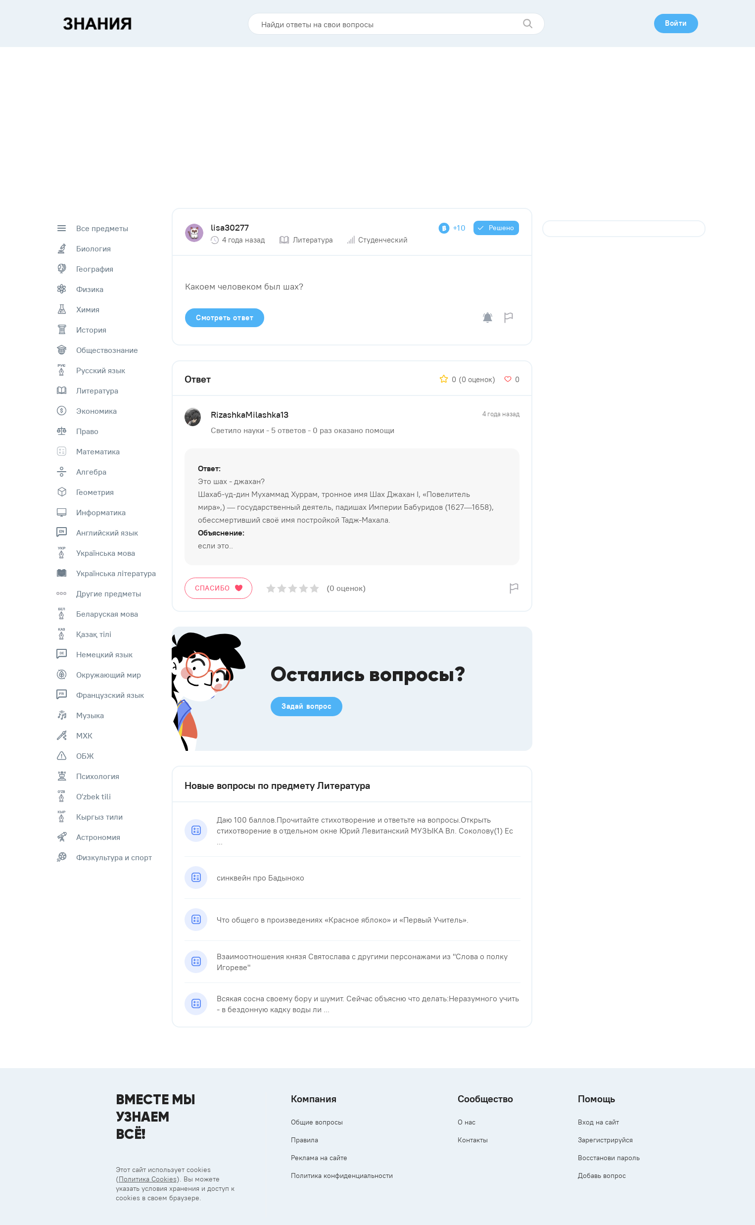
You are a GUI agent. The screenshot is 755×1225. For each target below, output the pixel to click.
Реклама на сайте (319, 1157)
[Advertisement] (377, 121)
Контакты (473, 1139)
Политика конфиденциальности (342, 1175)
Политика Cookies (148, 1179)
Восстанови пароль (609, 1157)
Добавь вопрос (602, 1175)
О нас (466, 1122)
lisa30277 (230, 227)
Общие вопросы (317, 1122)
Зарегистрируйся (605, 1139)
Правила (304, 1139)
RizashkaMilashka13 (249, 414)
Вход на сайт (598, 1122)
